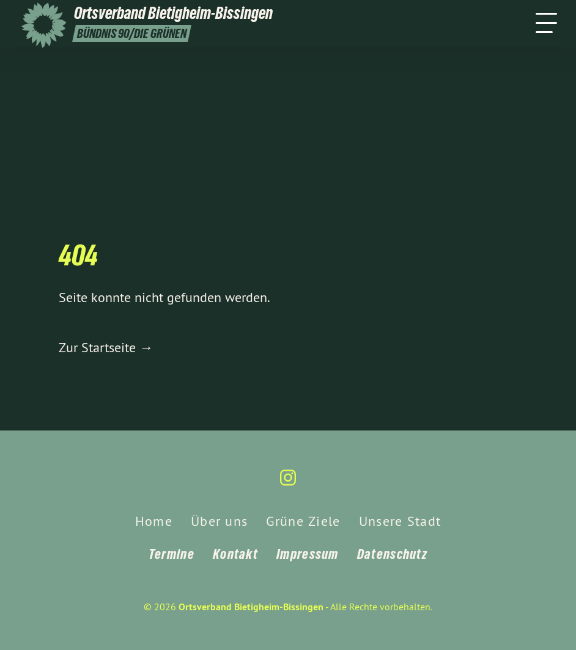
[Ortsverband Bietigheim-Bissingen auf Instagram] (288, 483)
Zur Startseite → (106, 347)
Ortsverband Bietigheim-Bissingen (251, 606)
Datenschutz (392, 554)
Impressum (307, 554)
